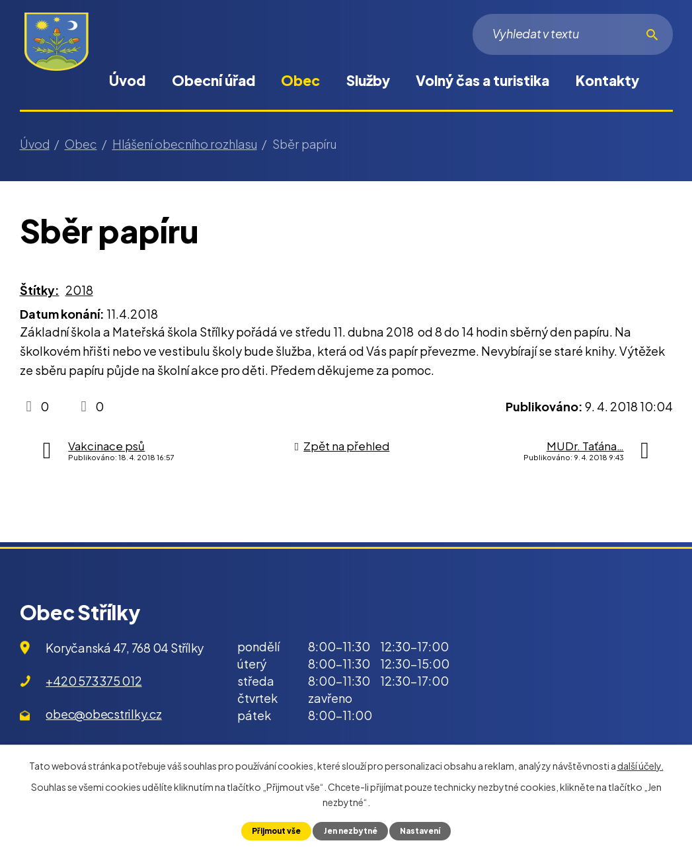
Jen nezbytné (351, 830)
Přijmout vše (270, 830)
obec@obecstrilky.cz (103, 713)
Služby (368, 80)
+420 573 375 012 (93, 680)
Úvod (127, 80)
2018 (79, 290)
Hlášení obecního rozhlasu (184, 143)
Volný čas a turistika (482, 80)
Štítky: (39, 290)
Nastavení (425, 830)
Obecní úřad (213, 80)
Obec (300, 80)
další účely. (640, 764)
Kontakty (607, 80)
